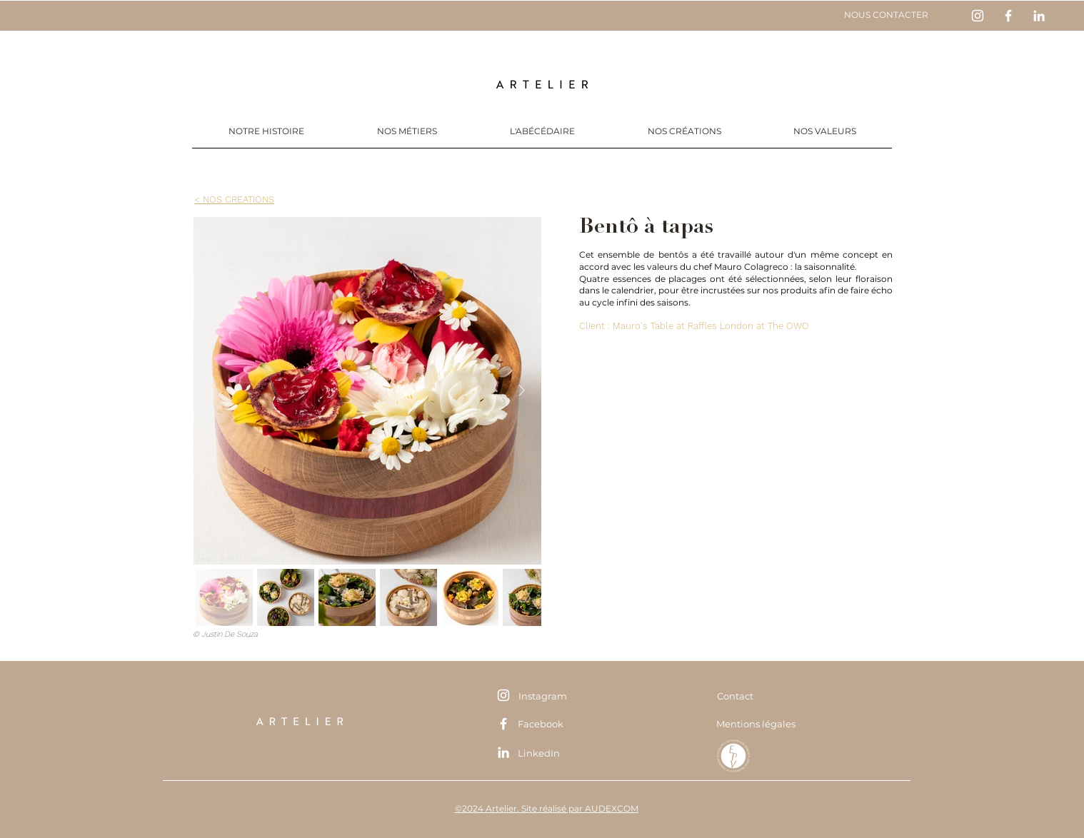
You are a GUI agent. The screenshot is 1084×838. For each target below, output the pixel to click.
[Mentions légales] (756, 724)
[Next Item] (521, 391)
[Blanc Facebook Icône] (1008, 16)
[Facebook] (540, 723)
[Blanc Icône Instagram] (977, 16)
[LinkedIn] (538, 752)
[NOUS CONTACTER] (886, 15)
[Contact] (735, 696)
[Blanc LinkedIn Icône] (1039, 16)
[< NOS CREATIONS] (234, 199)
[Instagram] (542, 695)
